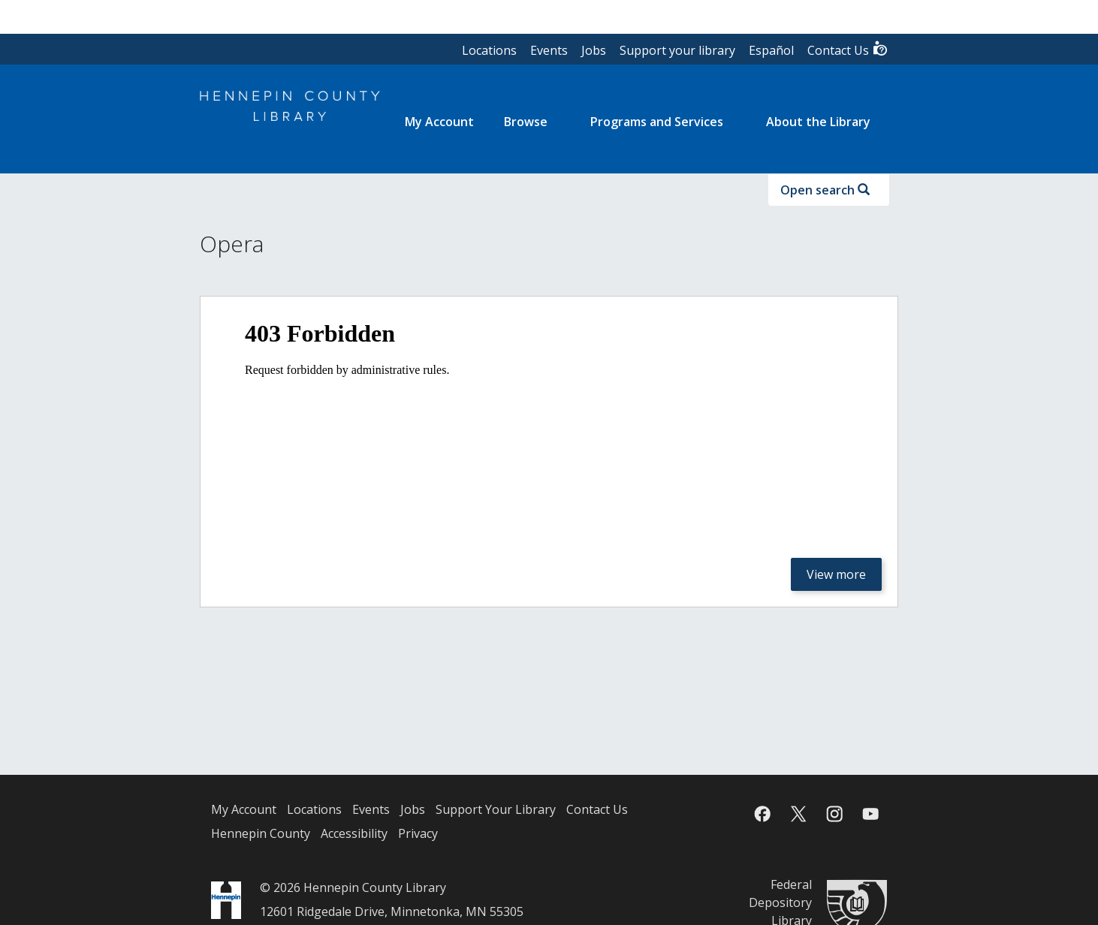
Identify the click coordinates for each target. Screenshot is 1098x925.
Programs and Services (656, 121)
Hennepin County (260, 833)
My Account (243, 809)
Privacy (418, 833)
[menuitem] (439, 121)
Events (549, 50)
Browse (525, 121)
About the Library (818, 121)
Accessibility (354, 833)
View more (836, 574)
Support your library (677, 50)
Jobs (593, 50)
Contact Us (847, 49)
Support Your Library (496, 809)
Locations (489, 50)
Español (771, 50)
